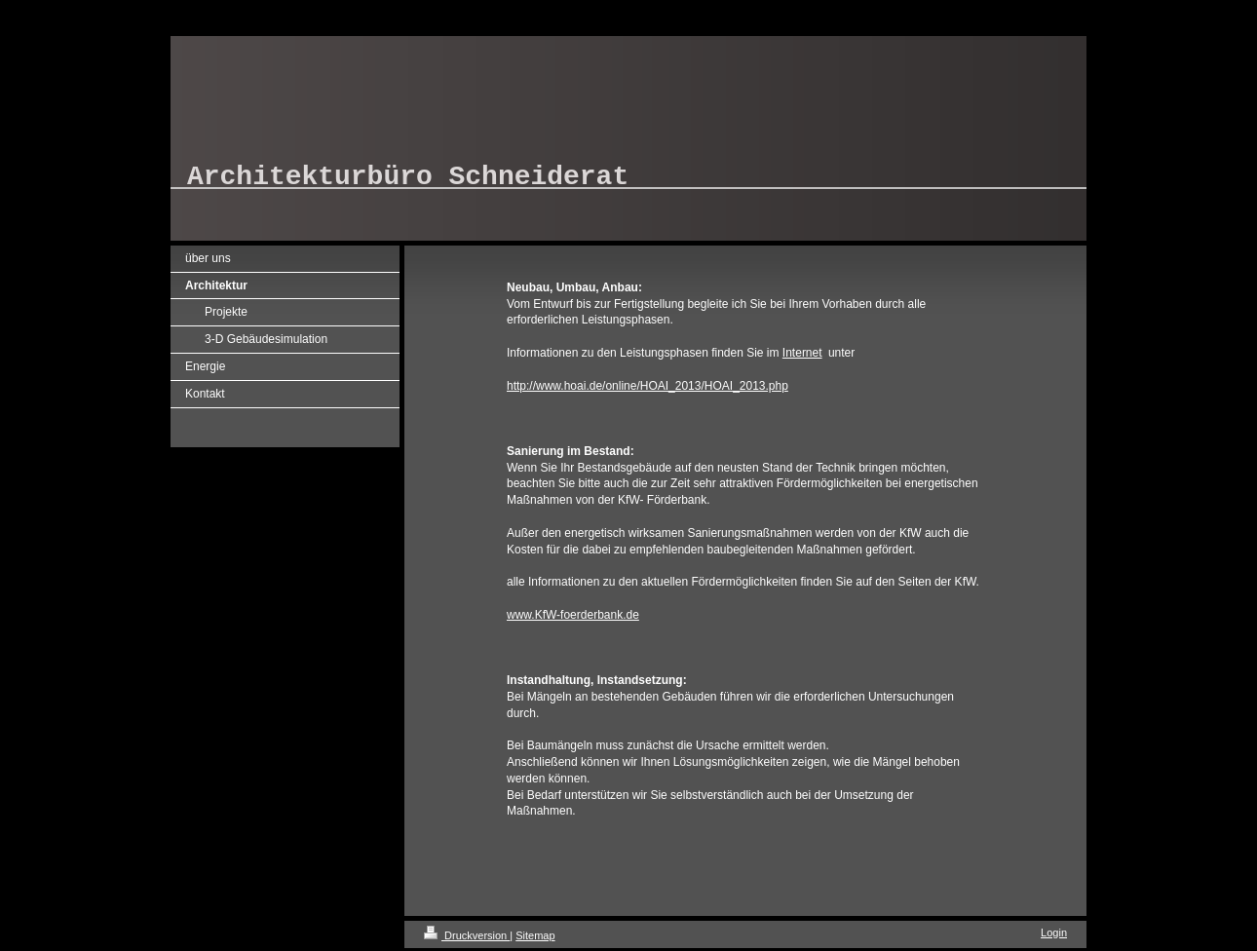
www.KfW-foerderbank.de (573, 615)
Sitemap (534, 935)
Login (1054, 932)
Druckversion (467, 935)
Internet (802, 353)
